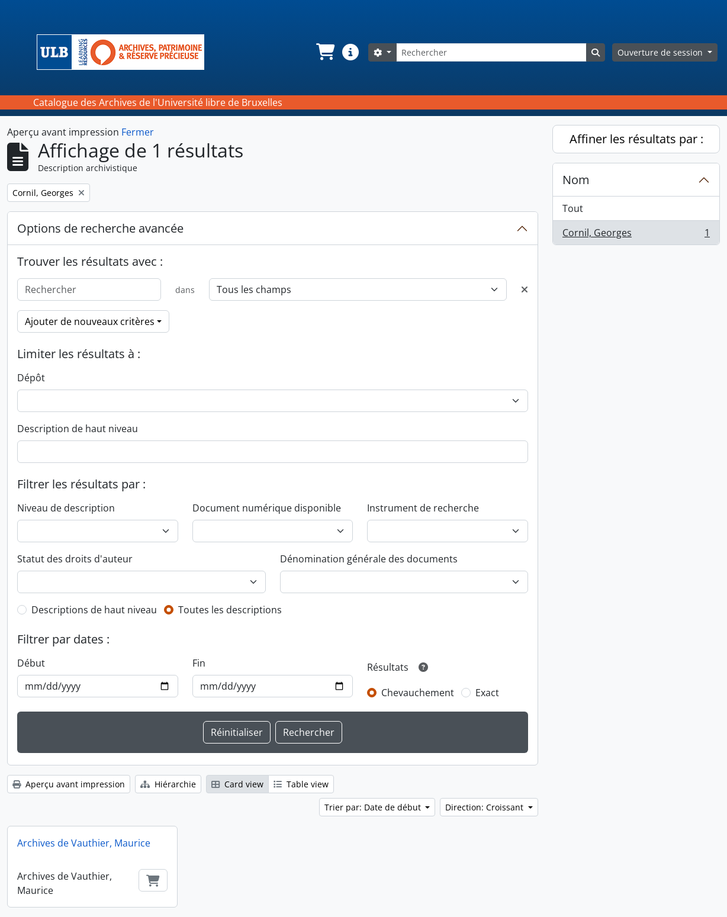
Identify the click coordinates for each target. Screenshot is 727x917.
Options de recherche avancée (100, 228)
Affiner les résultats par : (636, 139)
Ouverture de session (661, 52)
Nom (576, 180)
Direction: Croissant (485, 807)
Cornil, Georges (636, 235)
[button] (324, 52)
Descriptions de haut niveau (94, 609)
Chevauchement (417, 692)
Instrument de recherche (423, 507)
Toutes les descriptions (230, 609)
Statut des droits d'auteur (75, 558)
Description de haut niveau (77, 428)
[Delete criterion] (524, 289)
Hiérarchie (168, 784)
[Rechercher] (491, 52)
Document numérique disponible (266, 507)
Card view (237, 784)
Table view (301, 784)
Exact (487, 692)
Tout (572, 208)
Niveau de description (66, 507)
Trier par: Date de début (373, 807)
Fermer (137, 132)
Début (31, 663)
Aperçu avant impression (68, 784)
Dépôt (31, 377)
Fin (198, 663)
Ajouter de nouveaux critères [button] (90, 321)
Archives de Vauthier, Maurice (83, 843)
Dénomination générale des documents (369, 558)
